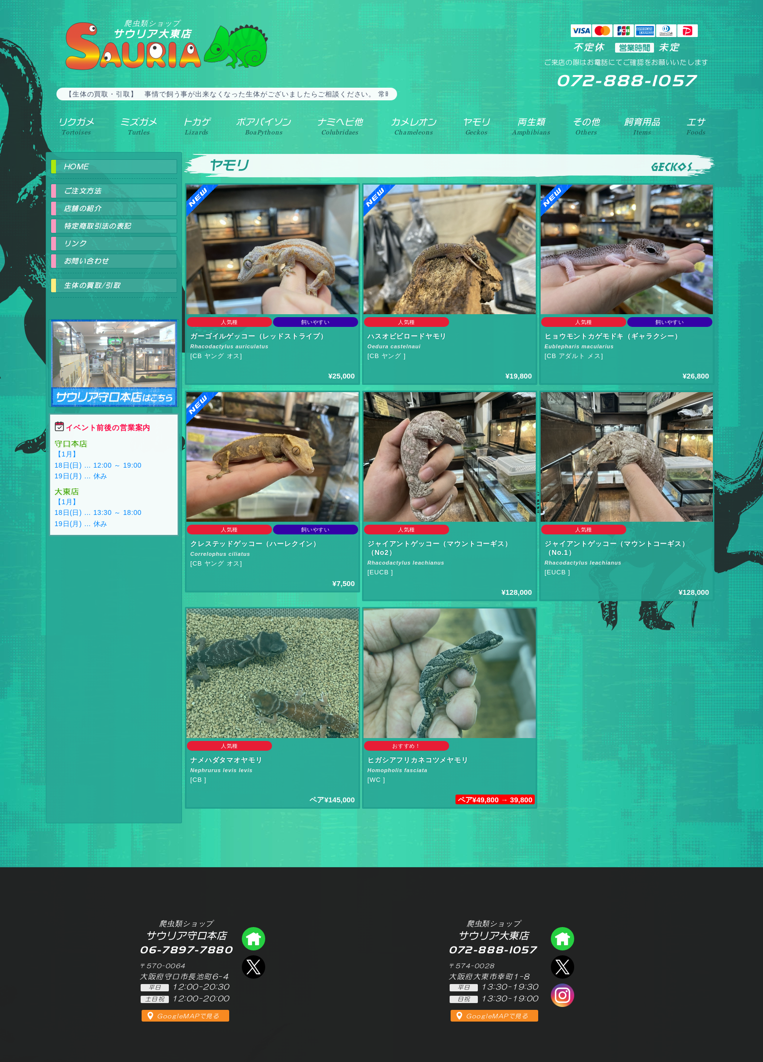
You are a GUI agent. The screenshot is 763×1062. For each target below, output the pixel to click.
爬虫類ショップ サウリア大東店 (562, 938)
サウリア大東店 (152, 28)
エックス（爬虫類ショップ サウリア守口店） (253, 967)
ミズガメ (138, 126)
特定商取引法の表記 (97, 226)
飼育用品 (642, 126)
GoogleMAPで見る (188, 1016)
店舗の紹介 (82, 208)
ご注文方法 (82, 191)
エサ (695, 126)
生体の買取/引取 (92, 285)
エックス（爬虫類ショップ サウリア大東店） (562, 967)
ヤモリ (476, 126)
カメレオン (413, 126)
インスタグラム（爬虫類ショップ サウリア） (562, 995)
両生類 (531, 126)
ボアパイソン (263, 126)
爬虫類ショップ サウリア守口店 (114, 354)
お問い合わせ (86, 261)
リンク (75, 243)
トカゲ (197, 126)
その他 (586, 126)
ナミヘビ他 (340, 126)
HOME (76, 166)
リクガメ (76, 126)
